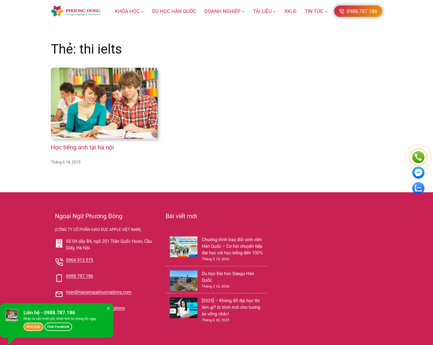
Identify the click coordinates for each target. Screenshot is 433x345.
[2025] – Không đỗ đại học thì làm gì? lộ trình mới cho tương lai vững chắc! (231, 307)
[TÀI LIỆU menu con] (274, 11)
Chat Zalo (33, 327)
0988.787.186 (79, 276)
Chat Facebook (58, 327)
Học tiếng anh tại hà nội (82, 147)
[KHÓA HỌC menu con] (142, 11)
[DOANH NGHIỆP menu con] (243, 11)
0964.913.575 (79, 260)
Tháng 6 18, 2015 (66, 162)
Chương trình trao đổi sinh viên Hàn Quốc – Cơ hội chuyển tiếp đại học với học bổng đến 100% (232, 246)
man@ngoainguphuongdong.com (98, 292)
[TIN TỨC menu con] (326, 11)
